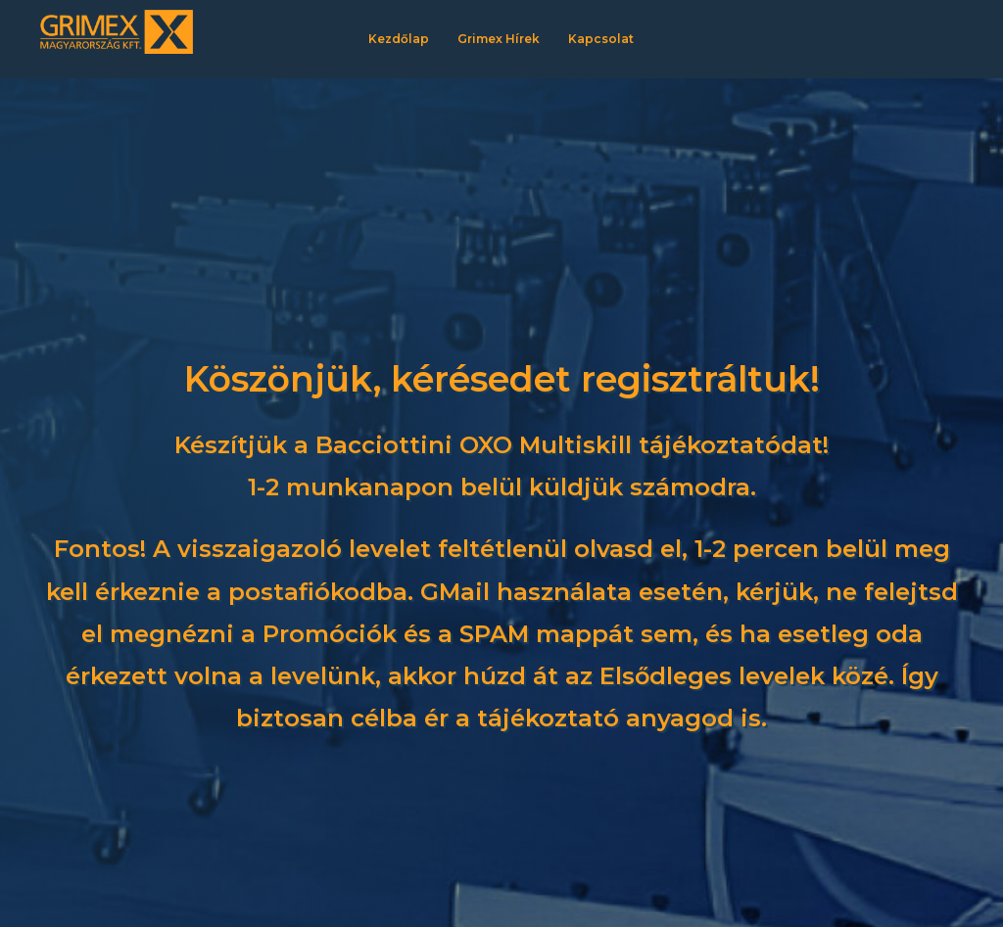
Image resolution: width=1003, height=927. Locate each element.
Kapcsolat (601, 38)
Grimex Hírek (498, 38)
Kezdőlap (398, 38)
